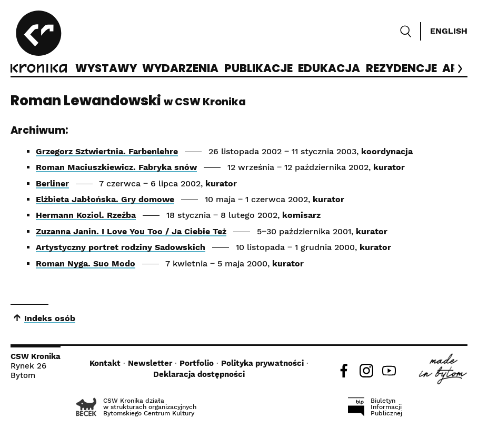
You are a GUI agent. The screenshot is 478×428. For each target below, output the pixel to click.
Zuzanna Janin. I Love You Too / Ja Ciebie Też (131, 231)
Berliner (52, 183)
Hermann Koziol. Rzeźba (86, 215)
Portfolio (197, 363)
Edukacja (329, 69)
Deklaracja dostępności (199, 374)
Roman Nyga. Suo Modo (85, 263)
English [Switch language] (448, 31)
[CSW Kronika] (39, 43)
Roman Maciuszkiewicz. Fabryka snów (116, 167)
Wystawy (106, 69)
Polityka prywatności (262, 363)
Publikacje (258, 69)
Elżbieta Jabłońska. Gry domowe (105, 199)
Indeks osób (49, 318)
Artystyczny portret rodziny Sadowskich (120, 247)
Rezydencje (401, 69)
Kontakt (105, 363)
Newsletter (150, 363)
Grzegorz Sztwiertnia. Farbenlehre (107, 151)
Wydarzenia (180, 69)
